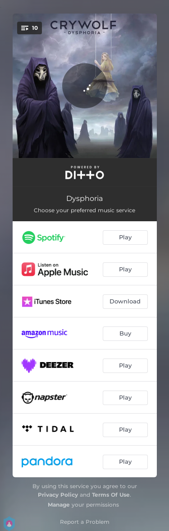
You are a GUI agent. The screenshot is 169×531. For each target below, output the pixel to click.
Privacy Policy (58, 494)
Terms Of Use (111, 494)
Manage (59, 504)
